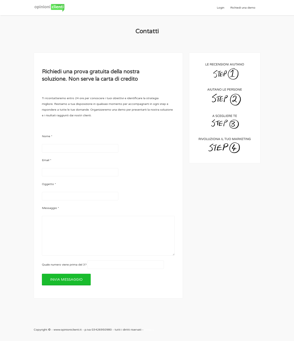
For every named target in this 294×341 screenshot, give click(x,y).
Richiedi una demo (242, 7)
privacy (149, 329)
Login (220, 7)
